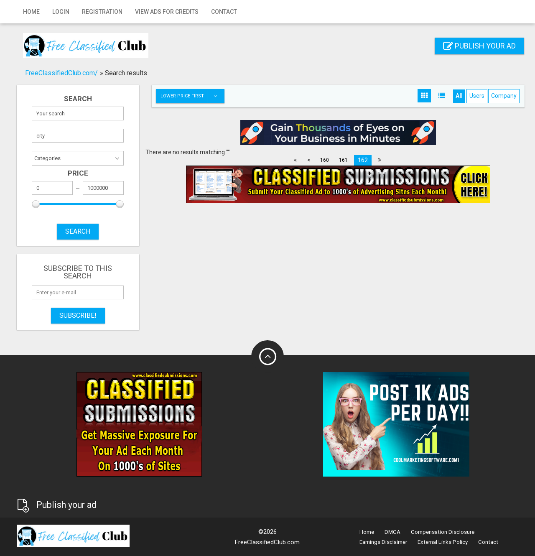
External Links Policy (443, 542)
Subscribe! (78, 315)
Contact (224, 11)
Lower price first (192, 96)
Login (60, 11)
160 (324, 160)
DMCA (392, 532)
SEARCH (77, 231)
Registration (102, 11)
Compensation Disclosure (442, 532)
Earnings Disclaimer (383, 542)
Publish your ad (479, 45)
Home (31, 11)
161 (343, 160)
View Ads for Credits (167, 11)
